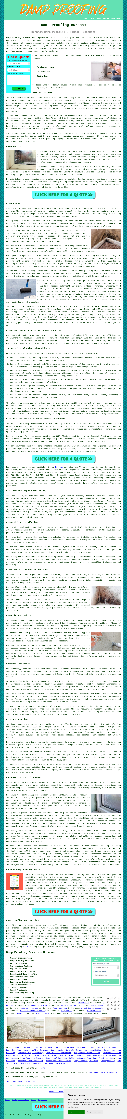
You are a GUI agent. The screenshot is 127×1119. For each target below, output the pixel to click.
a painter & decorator (92, 1008)
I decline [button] (80, 1112)
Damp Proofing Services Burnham (30, 952)
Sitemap (7, 1100)
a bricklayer (94, 1011)
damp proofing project (75, 947)
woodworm (27, 669)
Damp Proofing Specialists (57, 1064)
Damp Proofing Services (36, 1050)
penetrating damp (71, 98)
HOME (85, 19)
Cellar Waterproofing (51, 1047)
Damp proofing (13, 467)
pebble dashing (68, 1005)
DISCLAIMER (115, 19)
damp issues (37, 323)
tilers (19, 1013)
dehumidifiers (44, 364)
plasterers (83, 1003)
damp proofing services (21, 904)
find (14, 925)
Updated (33, 1100)
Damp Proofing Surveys (75, 1047)
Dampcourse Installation (88, 1050)
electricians (42, 1013)
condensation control (96, 831)
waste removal (97, 1005)
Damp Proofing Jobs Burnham (103, 1072)
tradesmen (95, 1000)
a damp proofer (26, 1003)
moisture (54, 382)
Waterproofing (108, 1061)
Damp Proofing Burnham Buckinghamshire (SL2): (31, 38)
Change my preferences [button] (94, 1112)
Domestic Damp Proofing (30, 1053)
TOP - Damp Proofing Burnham (20, 1081)
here (25, 947)
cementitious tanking (60, 633)
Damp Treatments (95, 1056)
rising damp (58, 226)
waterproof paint (69, 307)
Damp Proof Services (56, 1058)
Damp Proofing (49, 1056)
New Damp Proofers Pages (20, 1100)
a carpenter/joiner (37, 1005)
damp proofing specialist (67, 645)
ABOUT (98, 19)
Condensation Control (62, 1050)
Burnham (59, 467)
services (19, 483)
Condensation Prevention (25, 1047)
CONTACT (106, 19)
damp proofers (91, 475)
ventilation (18, 839)
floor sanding (60, 1008)
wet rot (83, 118)
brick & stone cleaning (33, 1011)
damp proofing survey (51, 179)
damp (34, 406)
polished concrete (29, 1008)
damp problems (85, 85)
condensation (114, 151)
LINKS (92, 19)
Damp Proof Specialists (58, 1053)
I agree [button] (72, 1112)
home (75, 997)
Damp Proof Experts (100, 1047)
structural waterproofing (89, 877)
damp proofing (17, 480)
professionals (100, 1013)
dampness (56, 56)
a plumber (66, 1011)
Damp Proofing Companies (72, 1056)
